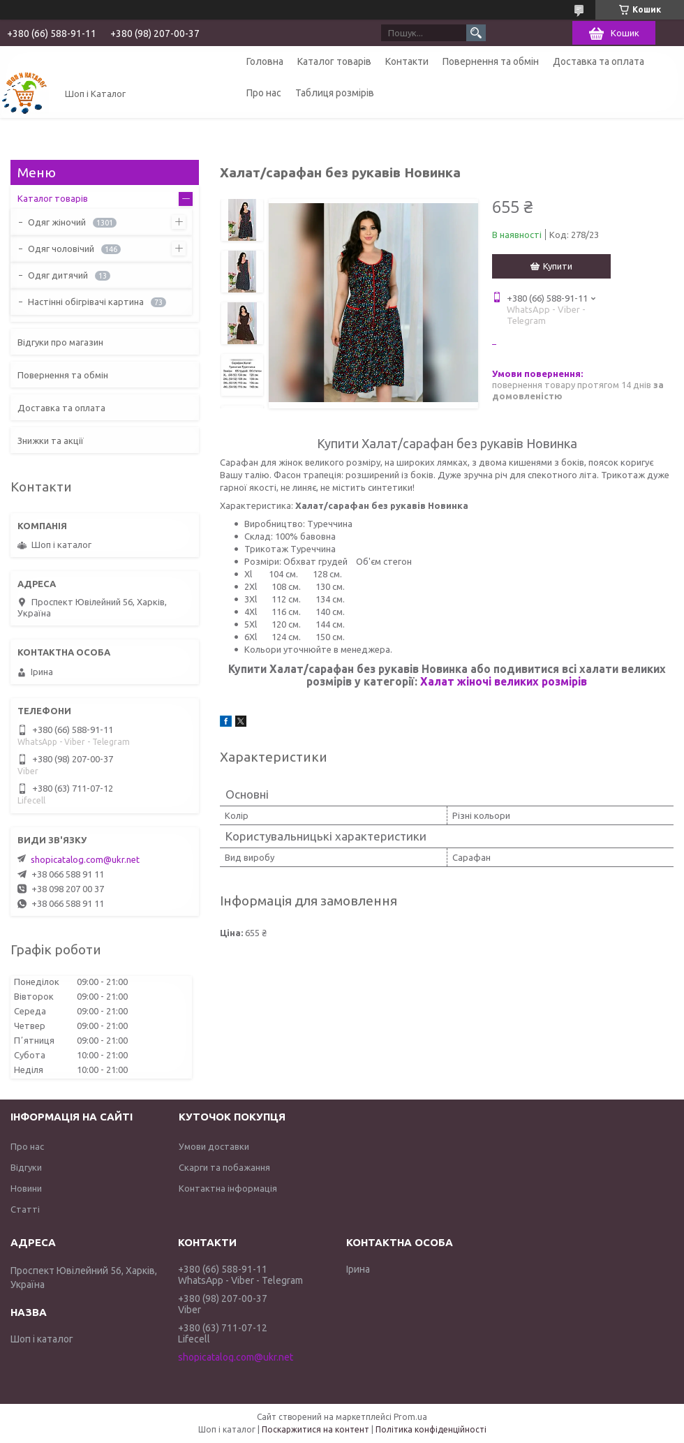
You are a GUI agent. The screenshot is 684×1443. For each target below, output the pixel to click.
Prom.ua (410, 1416)
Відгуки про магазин (60, 342)
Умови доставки (214, 1146)
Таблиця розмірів (334, 92)
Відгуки (26, 1167)
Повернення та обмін (491, 61)
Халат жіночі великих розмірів (503, 681)
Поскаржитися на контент (315, 1429)
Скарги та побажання (224, 1167)
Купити (557, 266)
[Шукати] (476, 32)
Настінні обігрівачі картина (86, 301)
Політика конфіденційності (431, 1429)
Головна (264, 61)
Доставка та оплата (598, 61)
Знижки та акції (50, 440)
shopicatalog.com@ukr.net (85, 859)
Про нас (263, 92)
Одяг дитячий (58, 275)
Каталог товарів (334, 61)
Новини (26, 1188)
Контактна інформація (228, 1188)
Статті (25, 1209)
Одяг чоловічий (61, 248)
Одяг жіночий (57, 222)
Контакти (407, 61)
